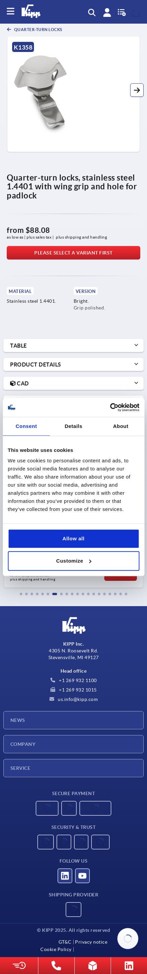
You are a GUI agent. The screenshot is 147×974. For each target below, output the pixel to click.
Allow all (73, 538)
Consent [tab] (26, 426)
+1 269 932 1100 (73, 680)
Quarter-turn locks (37, 29)
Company (22, 744)
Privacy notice (91, 942)
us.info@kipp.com (73, 699)
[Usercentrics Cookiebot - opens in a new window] (109, 407)
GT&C (65, 942)
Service (20, 768)
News (17, 720)
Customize (73, 561)
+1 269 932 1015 (73, 690)
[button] (137, 90)
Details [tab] (73, 426)
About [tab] (120, 426)
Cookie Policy (56, 949)
